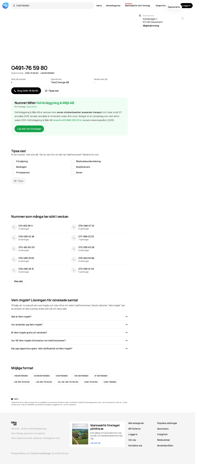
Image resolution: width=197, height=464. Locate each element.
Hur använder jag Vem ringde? (69, 324)
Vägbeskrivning (151, 25)
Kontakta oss (135, 445)
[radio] (13, 161)
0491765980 (62, 376)
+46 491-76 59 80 (44, 382)
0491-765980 (110, 382)
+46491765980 (21, 376)
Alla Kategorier (113, 5)
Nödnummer (163, 440)
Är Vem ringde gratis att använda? (69, 332)
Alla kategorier (136, 423)
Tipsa (18, 180)
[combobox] (53, 6)
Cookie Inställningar (40, 453)
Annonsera (162, 428)
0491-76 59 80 (91, 382)
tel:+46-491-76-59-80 (68, 382)
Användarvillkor (165, 445)
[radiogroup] (69, 167)
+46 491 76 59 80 (22, 382)
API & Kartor (134, 428)
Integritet (162, 434)
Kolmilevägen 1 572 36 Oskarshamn (153, 20)
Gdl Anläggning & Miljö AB (55, 103)
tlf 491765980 (101, 376)
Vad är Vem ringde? (69, 316)
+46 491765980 (81, 376)
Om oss (132, 440)
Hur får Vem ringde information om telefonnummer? (69, 340)
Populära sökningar (167, 423)
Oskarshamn (31, 106)
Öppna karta (174, 7)
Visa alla (18, 281)
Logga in (186, 5)
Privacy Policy (18, 453)
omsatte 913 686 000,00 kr (68, 120)
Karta (99, 5)
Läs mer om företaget (29, 128)
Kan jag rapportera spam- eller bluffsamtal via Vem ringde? (69, 348)
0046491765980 (42, 376)
